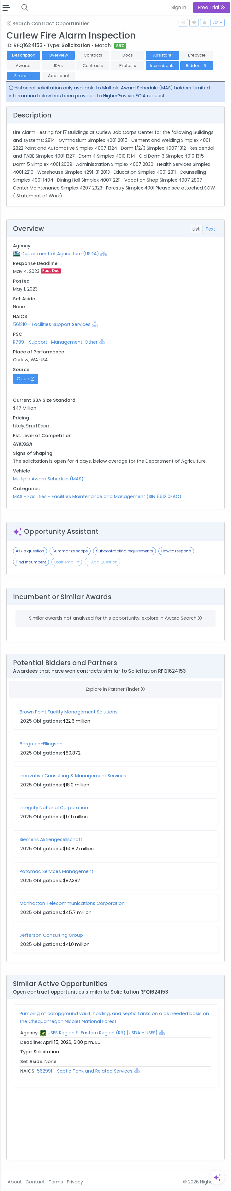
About (15, 1182)
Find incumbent (31, 562)
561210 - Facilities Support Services (52, 324)
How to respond (176, 551)
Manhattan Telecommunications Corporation (72, 903)
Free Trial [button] (211, 7)
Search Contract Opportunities (48, 23)
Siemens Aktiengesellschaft (51, 839)
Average (22, 443)
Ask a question (30, 551)
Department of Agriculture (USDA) (60, 253)
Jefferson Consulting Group (51, 935)
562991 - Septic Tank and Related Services (85, 1071)
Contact (35, 1182)
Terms (56, 1182)
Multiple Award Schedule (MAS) (48, 479)
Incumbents (162, 65)
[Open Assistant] (217, 1177)
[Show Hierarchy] (103, 253)
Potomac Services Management (56, 871)
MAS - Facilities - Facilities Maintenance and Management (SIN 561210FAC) (97, 496)
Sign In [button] (178, 7)
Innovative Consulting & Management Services (73, 776)
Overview (58, 55)
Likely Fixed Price (31, 426)
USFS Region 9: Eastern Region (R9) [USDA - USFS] (102, 1033)
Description (23, 55)
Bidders (197, 65)
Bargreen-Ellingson (41, 744)
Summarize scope (70, 551)
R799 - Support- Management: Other (55, 342)
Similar (23, 75)
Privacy (75, 1182)
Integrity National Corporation (54, 807)
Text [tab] (210, 229)
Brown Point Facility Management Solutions (69, 712)
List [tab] (196, 229)
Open (25, 379)
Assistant (162, 55)
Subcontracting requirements (124, 551)
